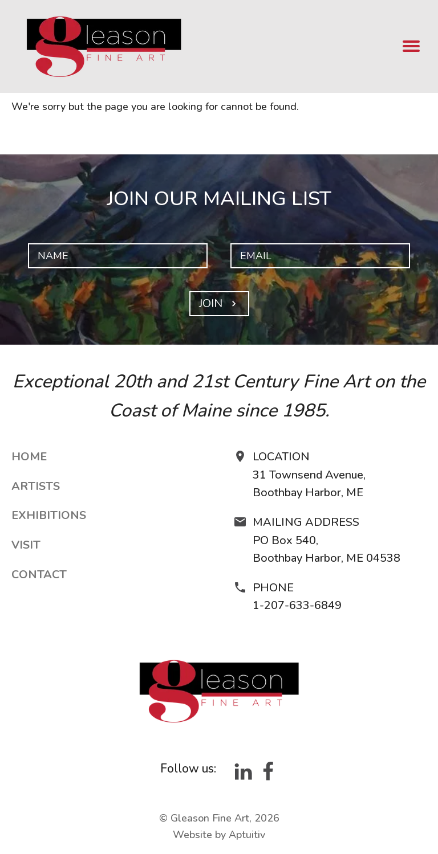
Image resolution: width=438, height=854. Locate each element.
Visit (25, 545)
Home (29, 456)
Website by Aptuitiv (219, 834)
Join (219, 303)
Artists (35, 486)
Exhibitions (48, 515)
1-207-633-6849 (297, 605)
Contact (39, 574)
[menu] (411, 46)
